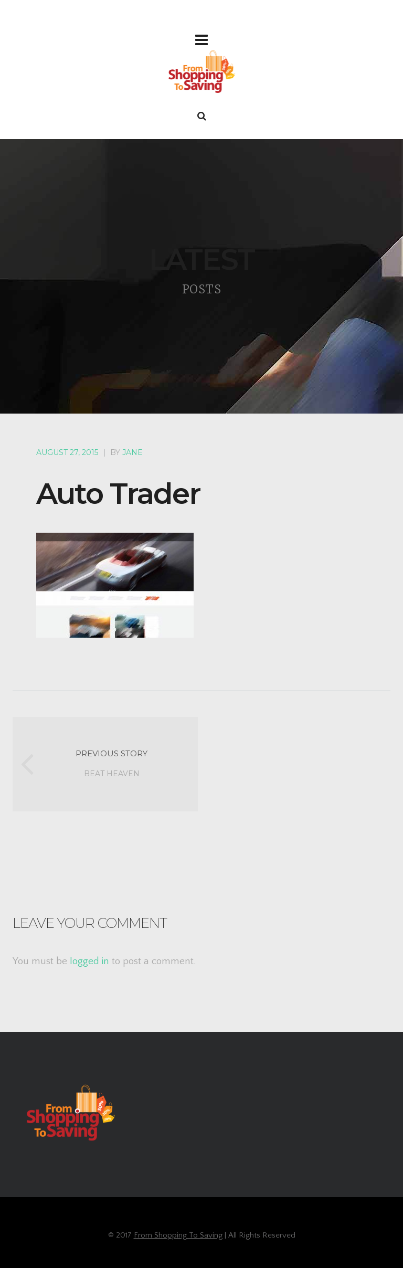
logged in (89, 961)
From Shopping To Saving (178, 1235)
